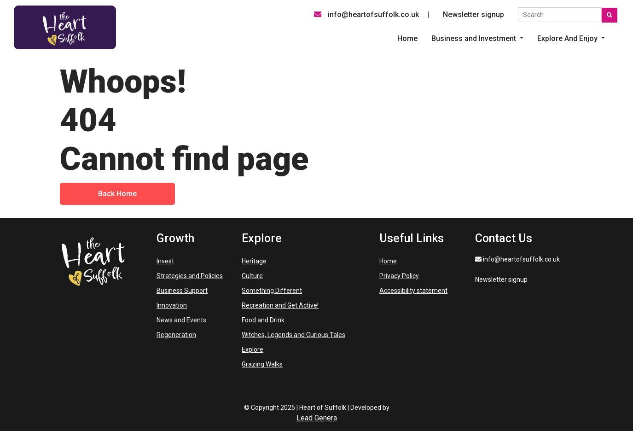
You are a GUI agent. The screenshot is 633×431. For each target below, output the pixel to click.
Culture (252, 276)
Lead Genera (316, 418)
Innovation (172, 305)
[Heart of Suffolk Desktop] (64, 27)
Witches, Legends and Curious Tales (293, 334)
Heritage (254, 261)
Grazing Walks (262, 364)
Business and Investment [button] (474, 38)
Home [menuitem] (407, 38)
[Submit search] (609, 15)
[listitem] (477, 38)
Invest (165, 261)
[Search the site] (560, 14)
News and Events (181, 320)
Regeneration (176, 334)
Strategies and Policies (190, 276)
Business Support (182, 290)
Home (388, 261)
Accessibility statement (413, 290)
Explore (252, 349)
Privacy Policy (399, 276)
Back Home (117, 193)
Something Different (272, 290)
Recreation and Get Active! (280, 305)
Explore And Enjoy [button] (568, 38)
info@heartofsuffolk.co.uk (366, 14)
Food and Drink (263, 320)
